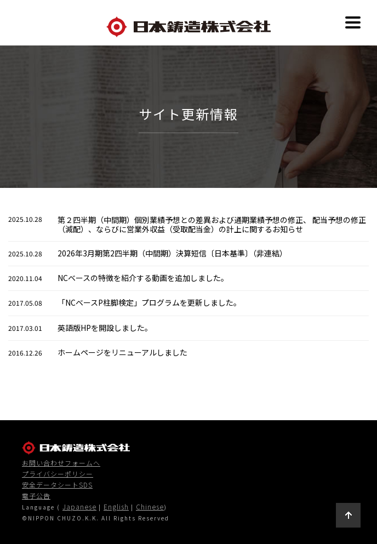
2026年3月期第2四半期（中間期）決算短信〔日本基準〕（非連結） (172, 253)
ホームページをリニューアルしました (122, 352)
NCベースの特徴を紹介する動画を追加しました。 (143, 277)
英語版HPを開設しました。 (105, 327)
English (116, 506)
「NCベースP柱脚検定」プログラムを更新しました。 (149, 302)
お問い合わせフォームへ (61, 463)
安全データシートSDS (57, 485)
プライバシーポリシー (57, 474)
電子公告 (36, 496)
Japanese (79, 506)
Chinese (150, 506)
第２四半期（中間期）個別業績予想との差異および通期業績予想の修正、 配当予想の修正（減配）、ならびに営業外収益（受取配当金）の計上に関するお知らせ (212, 224)
